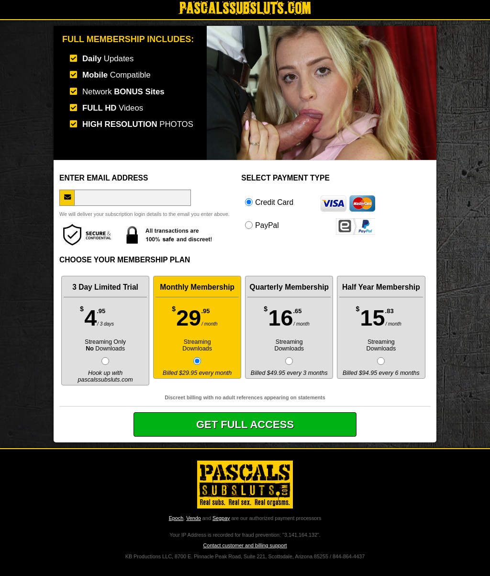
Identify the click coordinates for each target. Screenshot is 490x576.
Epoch (176, 518)
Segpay (221, 518)
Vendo (193, 518)
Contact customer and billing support (245, 545)
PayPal (310, 225)
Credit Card (310, 202)
